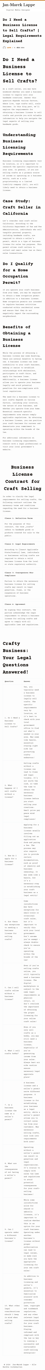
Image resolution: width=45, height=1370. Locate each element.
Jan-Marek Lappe (19, 5)
